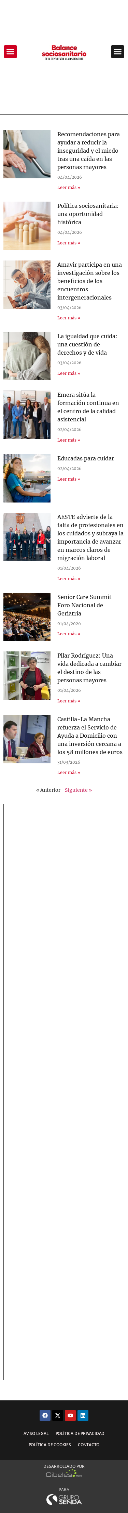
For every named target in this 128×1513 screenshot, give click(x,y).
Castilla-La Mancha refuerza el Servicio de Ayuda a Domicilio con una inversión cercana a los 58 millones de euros (90, 735)
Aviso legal (36, 1433)
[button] (10, 51)
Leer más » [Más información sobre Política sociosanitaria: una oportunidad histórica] (68, 242)
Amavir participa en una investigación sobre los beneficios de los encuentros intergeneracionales (89, 281)
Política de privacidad (80, 1433)
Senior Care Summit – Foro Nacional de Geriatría (87, 605)
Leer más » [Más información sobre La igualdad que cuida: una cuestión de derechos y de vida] (68, 373)
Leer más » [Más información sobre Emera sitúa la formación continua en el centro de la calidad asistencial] (68, 440)
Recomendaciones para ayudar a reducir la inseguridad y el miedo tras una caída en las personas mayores (88, 150)
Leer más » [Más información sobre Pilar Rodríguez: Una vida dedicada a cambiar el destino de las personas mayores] (68, 700)
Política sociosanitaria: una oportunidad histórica (88, 214)
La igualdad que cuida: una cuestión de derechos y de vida (87, 344)
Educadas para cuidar (85, 458)
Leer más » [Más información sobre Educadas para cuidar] (68, 479)
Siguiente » (78, 790)
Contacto (88, 1445)
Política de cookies (50, 1445)
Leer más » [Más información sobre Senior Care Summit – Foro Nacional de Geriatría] (68, 633)
